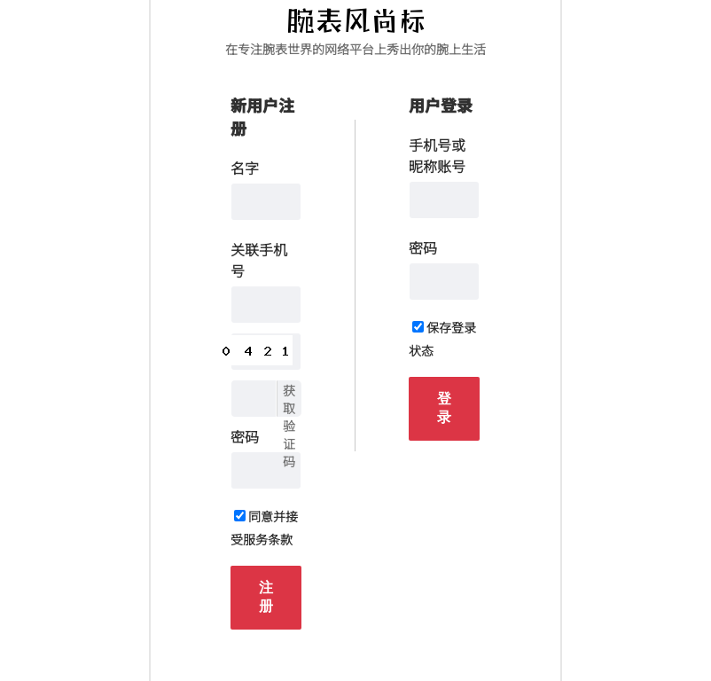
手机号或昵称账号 (437, 155)
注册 (266, 597)
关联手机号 (258, 260)
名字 (244, 167)
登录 (444, 408)
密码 (244, 436)
